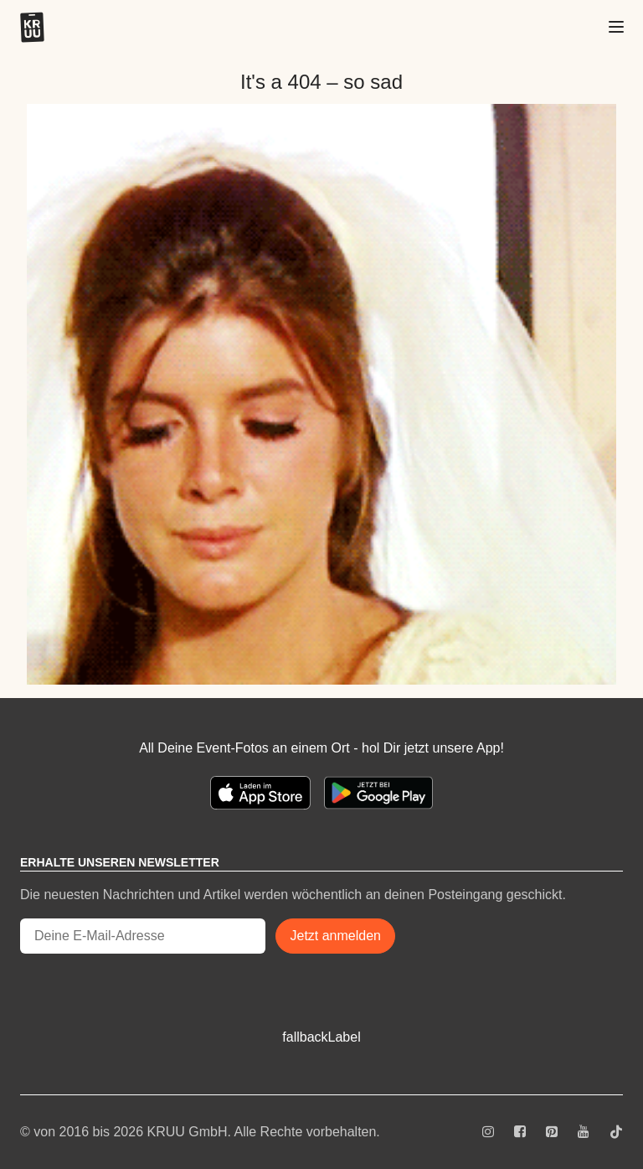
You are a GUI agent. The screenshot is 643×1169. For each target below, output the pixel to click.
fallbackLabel (321, 1037)
